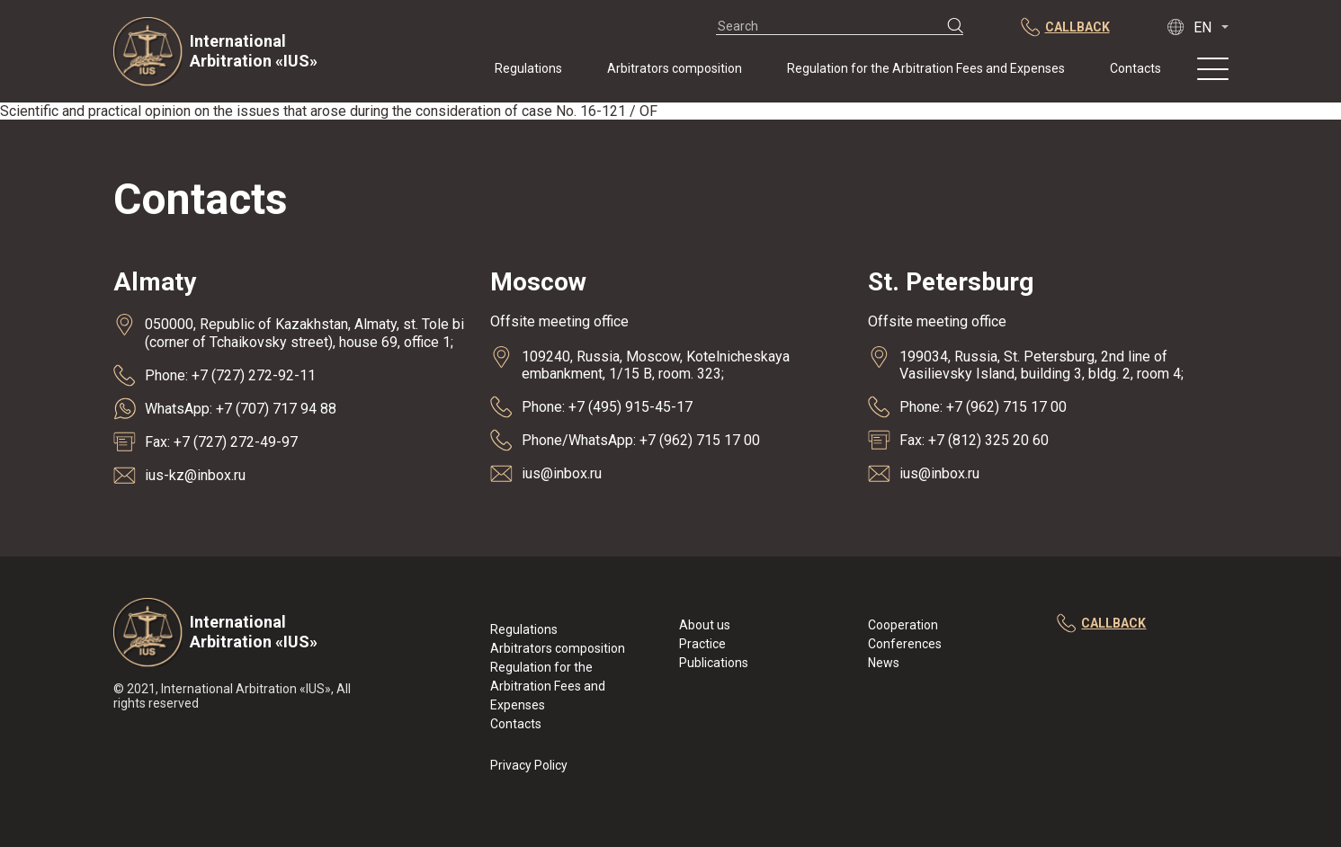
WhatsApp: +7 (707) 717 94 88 (240, 408)
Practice (702, 644)
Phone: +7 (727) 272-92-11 (230, 375)
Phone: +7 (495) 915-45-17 (607, 406)
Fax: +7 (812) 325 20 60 (974, 440)
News (883, 662)
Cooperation (903, 625)
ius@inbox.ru (562, 473)
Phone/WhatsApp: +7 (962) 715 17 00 (641, 440)
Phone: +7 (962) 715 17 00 (983, 406)
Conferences (905, 644)
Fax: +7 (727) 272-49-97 (221, 441)
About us (704, 625)
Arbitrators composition (674, 68)
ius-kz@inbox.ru (195, 475)
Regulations (528, 68)
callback (1101, 623)
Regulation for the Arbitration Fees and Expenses (926, 68)
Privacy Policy (529, 765)
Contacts (1135, 68)
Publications (713, 662)
